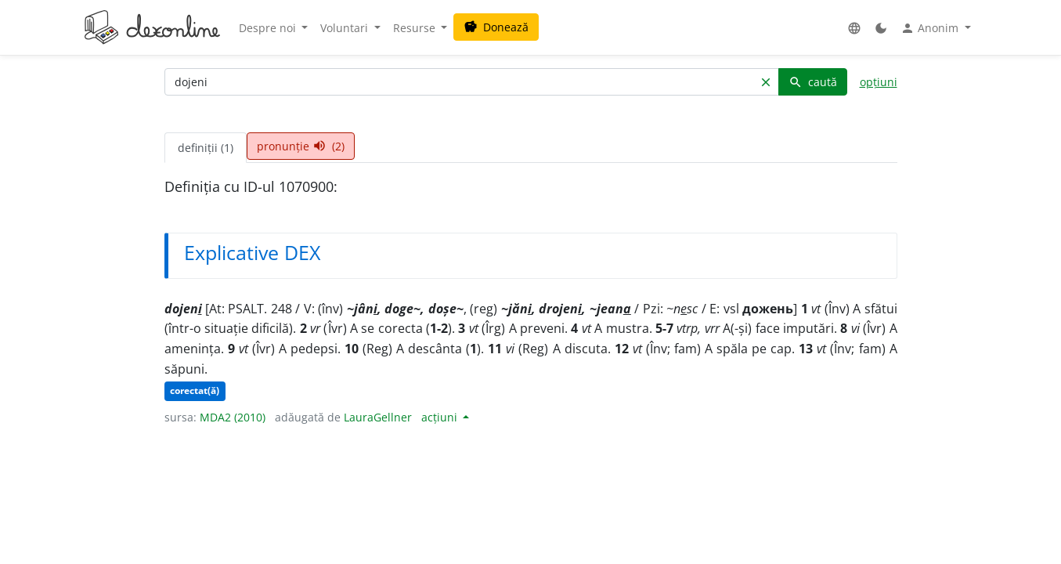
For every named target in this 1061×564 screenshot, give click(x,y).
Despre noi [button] (269, 27)
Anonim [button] (931, 28)
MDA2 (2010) (232, 417)
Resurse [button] (415, 27)
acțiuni (440, 417)
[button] (854, 27)
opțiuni (878, 81)
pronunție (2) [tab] (301, 146)
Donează (496, 27)
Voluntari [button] (345, 27)
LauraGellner (378, 417)
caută (813, 81)
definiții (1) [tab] (205, 147)
